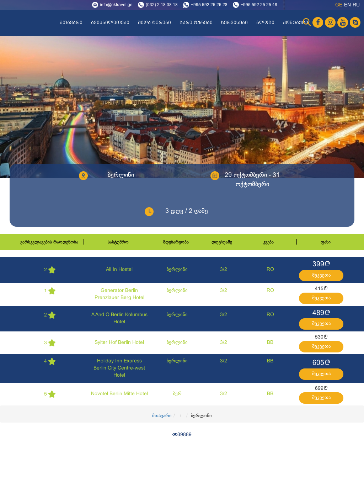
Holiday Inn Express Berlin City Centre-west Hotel (119, 368)
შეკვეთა (321, 275)
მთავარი (71, 22)
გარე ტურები (196, 22)
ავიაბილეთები (110, 22)
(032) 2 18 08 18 (162, 5)
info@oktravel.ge (116, 5)
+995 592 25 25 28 (209, 5)
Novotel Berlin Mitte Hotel (119, 394)
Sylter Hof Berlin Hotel (119, 342)
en (347, 5)
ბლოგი (265, 22)
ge (338, 5)
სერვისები (234, 22)
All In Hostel (119, 269)
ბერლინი (177, 269)
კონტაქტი (295, 22)
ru (356, 5)
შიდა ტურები (154, 22)
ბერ (177, 394)
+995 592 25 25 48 (259, 5)
